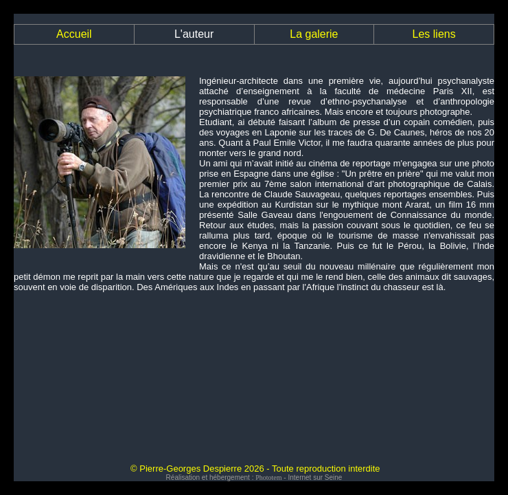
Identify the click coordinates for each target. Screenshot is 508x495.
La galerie (314, 34)
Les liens (434, 34)
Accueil (74, 34)
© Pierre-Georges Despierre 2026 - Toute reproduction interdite (255, 468)
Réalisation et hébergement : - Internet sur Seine (254, 477)
